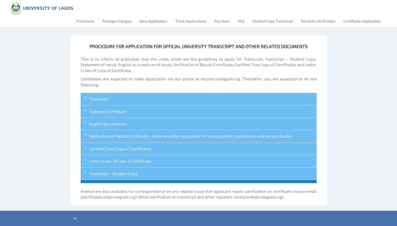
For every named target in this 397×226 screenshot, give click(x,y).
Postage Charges (116, 21)
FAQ (241, 21)
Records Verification (318, 21)
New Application (153, 21)
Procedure (85, 21)
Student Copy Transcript (272, 21)
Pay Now (221, 21)
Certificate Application (362, 21)
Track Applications (190, 21)
